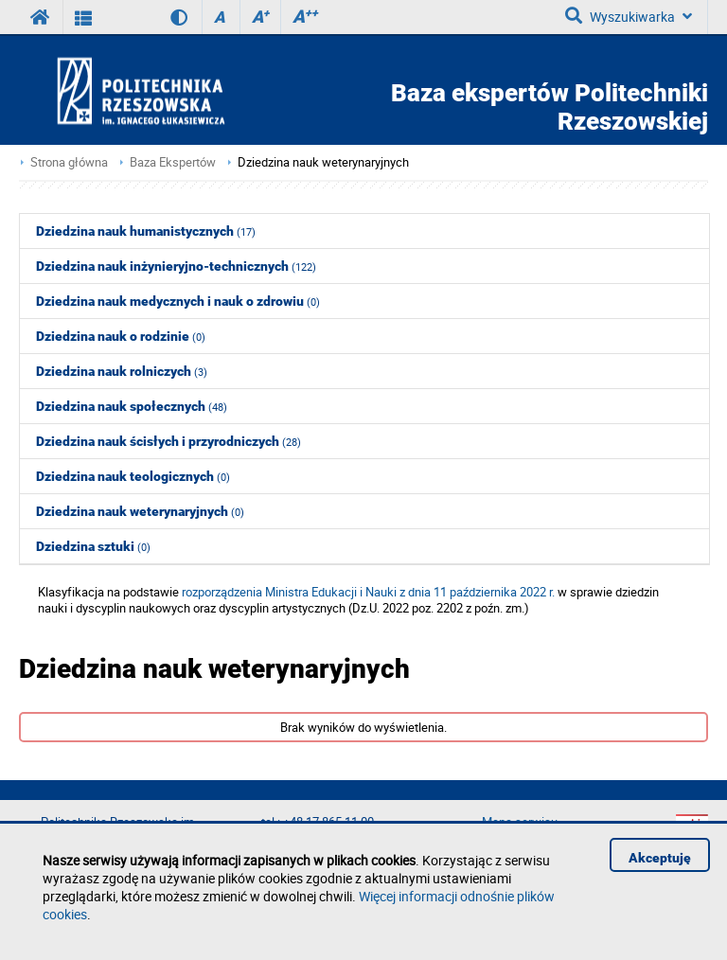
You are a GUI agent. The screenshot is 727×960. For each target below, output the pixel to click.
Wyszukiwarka (628, 16)
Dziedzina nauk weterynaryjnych (323, 162)
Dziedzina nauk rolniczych (121, 371)
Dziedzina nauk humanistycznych (146, 231)
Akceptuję (660, 857)
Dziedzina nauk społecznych (131, 406)
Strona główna (69, 162)
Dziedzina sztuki (93, 546)
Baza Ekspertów (173, 162)
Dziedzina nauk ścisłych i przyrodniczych (168, 441)
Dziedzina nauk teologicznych (133, 476)
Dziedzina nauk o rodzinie (120, 336)
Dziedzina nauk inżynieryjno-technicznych (176, 266)
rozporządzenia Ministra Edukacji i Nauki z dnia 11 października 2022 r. (368, 592)
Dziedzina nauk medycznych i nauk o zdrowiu (178, 301)
